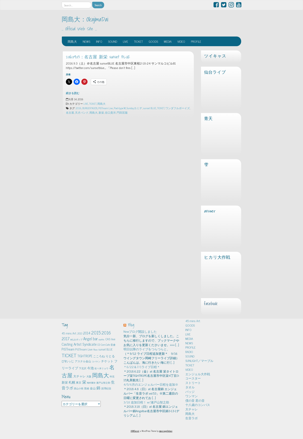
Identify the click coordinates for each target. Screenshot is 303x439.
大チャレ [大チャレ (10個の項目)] (79, 376)
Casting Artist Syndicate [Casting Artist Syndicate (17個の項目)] (79, 344)
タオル (190, 387)
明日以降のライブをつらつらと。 (146, 348)
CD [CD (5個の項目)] (98, 345)
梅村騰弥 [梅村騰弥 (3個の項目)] (91, 382)
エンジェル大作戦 (197, 373)
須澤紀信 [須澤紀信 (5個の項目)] (106, 388)
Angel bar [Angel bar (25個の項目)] (90, 338)
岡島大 (72, 41)
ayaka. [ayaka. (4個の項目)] (102, 339)
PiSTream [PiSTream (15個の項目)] (68, 349)
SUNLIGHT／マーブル (199, 360)
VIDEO (181, 41)
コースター (193, 378)
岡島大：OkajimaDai (85, 19)
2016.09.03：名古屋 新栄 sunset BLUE (98, 56)
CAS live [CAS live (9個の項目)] (110, 339)
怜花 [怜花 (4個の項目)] (112, 376)
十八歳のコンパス (197, 404)
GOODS (153, 41)
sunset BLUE (149, 108)
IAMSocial (135, 431)
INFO (99, 41)
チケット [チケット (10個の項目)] (107, 360)
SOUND (112, 41)
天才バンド (82, 112)
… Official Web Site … (79, 28)
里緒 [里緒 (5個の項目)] (86, 388)
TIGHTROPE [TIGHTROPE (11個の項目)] (84, 355)
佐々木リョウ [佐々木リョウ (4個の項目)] (101, 368)
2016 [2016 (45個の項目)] (106, 332)
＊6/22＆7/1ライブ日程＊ (141, 366)
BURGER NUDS (89, 108)
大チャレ (191, 409)
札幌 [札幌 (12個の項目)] (72, 382)
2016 (78, 108)
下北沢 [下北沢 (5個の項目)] (82, 368)
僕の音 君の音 (195, 400)
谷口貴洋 (110, 112)
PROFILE (196, 41)
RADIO (189, 351)
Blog (131, 324)
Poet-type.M (120, 108)
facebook (210, 303)
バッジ (190, 391)
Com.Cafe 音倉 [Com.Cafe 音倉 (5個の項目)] (108, 345)
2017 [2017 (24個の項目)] (66, 338)
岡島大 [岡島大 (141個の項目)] (100, 374)
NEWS (86, 41)
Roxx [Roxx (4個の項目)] (95, 349)
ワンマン (191, 395)
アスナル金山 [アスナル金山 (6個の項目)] (83, 361)
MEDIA (168, 41)
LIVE (125, 41)
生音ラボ (191, 417)
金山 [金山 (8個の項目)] (93, 388)
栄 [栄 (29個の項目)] (84, 381)
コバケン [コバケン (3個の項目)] (96, 361)
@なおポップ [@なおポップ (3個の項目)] (76, 339)
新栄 (101, 112)
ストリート (193, 382)
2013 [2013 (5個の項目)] (79, 333)
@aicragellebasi (165, 431)
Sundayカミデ (134, 108)
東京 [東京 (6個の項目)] (78, 382)
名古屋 (70, 112)
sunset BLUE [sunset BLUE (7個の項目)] (105, 349)
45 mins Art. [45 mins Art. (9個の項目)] (69, 333)
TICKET (138, 41)
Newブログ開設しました (140, 331)
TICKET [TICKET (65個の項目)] (69, 355)
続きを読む (72, 93)
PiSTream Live (105, 108)
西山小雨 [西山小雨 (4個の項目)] (78, 388)
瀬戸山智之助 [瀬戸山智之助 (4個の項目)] (103, 383)
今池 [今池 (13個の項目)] (90, 368)
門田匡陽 (122, 112)
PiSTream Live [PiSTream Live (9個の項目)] (84, 349)
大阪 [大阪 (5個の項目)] (88, 376)
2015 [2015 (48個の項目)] (96, 332)
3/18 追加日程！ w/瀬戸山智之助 (146, 402)
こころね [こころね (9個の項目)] (99, 356)
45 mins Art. (193, 320)
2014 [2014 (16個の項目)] (86, 333)
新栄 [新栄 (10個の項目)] (65, 382)
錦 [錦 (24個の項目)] (98, 387)
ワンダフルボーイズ (177, 108)
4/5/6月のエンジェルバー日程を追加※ (150, 384)
